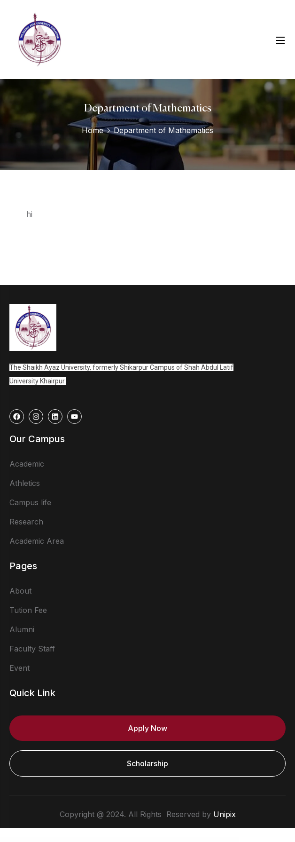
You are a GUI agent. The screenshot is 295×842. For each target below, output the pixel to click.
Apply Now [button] (147, 728)
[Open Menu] (281, 39)
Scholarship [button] (147, 763)
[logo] (39, 38)
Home (92, 130)
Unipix (224, 814)
